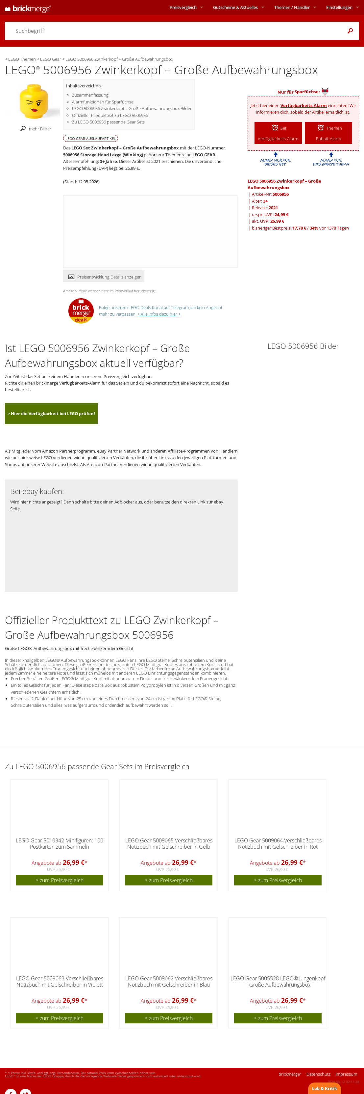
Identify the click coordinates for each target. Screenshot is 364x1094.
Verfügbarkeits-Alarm (303, 105)
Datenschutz (318, 1074)
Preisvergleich (183, 7)
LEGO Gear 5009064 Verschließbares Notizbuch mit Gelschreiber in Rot (278, 843)
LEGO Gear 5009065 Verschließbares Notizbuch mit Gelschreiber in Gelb (168, 843)
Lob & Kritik (324, 1088)
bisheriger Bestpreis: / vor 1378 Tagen (300, 228)
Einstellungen (339, 7)
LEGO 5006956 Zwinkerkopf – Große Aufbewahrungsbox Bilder (132, 108)
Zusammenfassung (90, 95)
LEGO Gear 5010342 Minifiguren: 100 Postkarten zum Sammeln (59, 843)
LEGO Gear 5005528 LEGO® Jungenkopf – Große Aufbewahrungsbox (278, 981)
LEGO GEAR (203, 155)
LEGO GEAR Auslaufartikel (90, 138)
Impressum (346, 1074)
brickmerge (290, 1074)
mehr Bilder (34, 129)
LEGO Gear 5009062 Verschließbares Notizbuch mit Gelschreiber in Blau (168, 981)
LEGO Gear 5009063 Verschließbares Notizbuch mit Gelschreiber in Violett (59, 981)
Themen (292, 7)
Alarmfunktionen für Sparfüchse (102, 102)
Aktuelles (235, 7)
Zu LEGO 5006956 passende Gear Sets (108, 122)
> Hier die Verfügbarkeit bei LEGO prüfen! (51, 413)
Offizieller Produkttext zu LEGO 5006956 (110, 115)
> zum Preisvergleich (60, 880)
